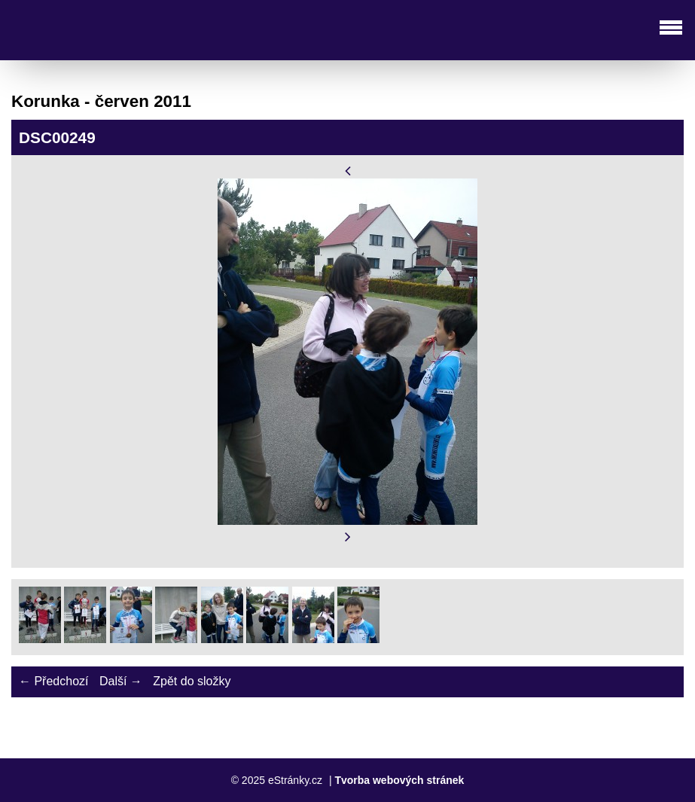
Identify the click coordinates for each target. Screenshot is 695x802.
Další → (120, 681)
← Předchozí (53, 681)
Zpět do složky (191, 681)
